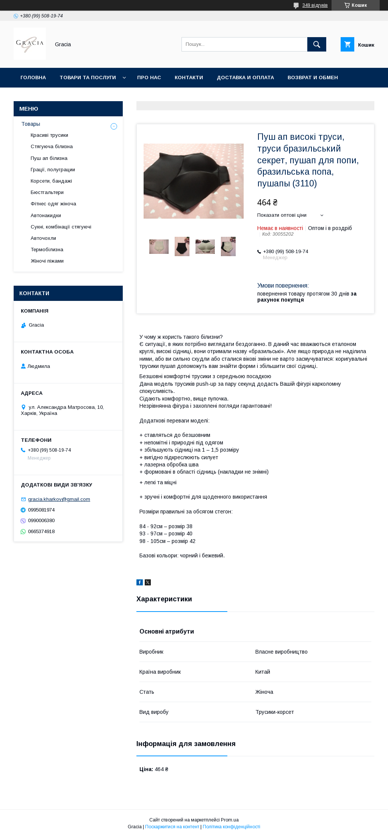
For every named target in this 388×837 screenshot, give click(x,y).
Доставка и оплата (245, 77)
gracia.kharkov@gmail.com (59, 499)
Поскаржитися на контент (172, 826)
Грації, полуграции (53, 169)
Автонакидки (46, 215)
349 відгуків (315, 5)
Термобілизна (47, 249)
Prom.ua (230, 820)
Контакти (189, 77)
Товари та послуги (87, 77)
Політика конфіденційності (231, 826)
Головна (33, 77)
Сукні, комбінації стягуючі (61, 227)
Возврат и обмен (313, 77)
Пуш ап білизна (49, 158)
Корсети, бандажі (51, 181)
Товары (30, 124)
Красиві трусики (49, 135)
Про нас (149, 77)
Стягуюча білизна (52, 146)
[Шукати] (316, 44)
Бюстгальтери (47, 192)
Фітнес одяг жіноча (53, 204)
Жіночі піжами (47, 261)
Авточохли (43, 238)
